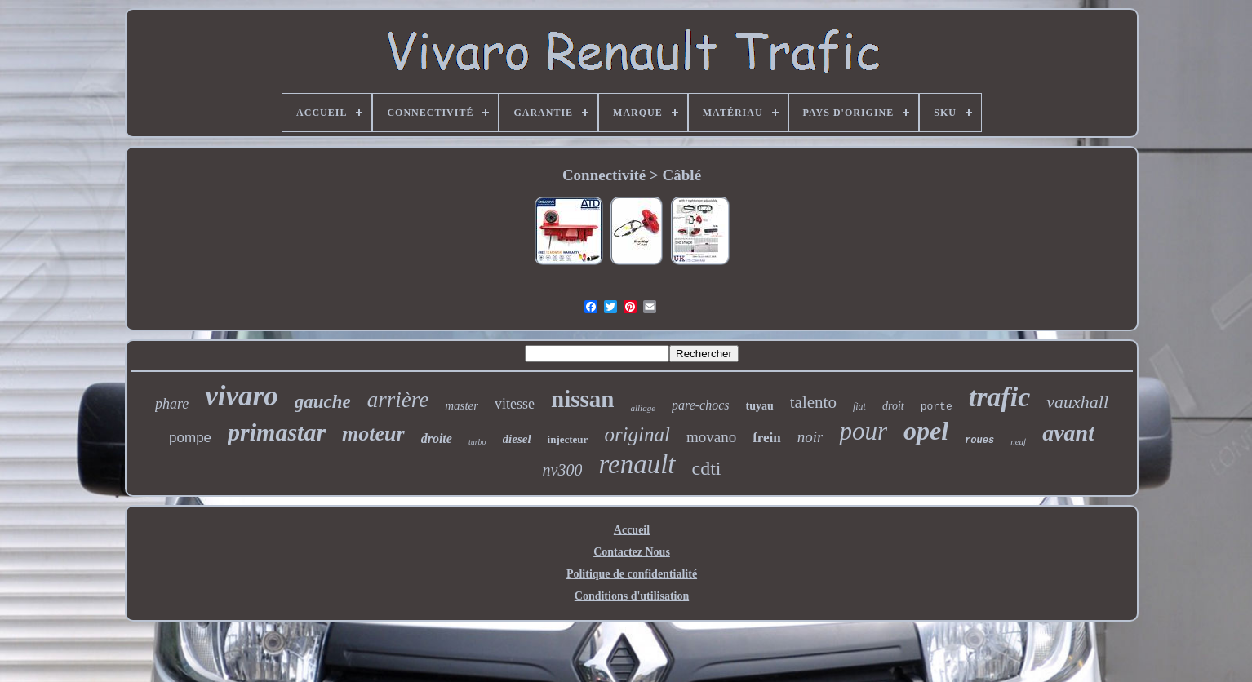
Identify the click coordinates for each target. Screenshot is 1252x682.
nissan (582, 399)
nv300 (563, 470)
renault (636, 464)
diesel (517, 438)
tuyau (760, 406)
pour (863, 431)
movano (711, 436)
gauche (323, 402)
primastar (277, 431)
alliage (642, 408)
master (461, 405)
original (637, 434)
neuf (1018, 441)
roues (979, 440)
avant (1068, 432)
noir (810, 436)
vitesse (515, 404)
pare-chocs (701, 405)
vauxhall (1077, 402)
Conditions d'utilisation (632, 596)
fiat (859, 406)
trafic (1000, 397)
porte (936, 407)
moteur (373, 433)
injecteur (568, 439)
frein (767, 437)
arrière (398, 400)
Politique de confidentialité (631, 574)
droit (893, 406)
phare (172, 404)
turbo (477, 441)
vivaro (241, 396)
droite (436, 438)
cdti (706, 468)
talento (813, 402)
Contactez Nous (631, 552)
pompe (190, 437)
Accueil (632, 530)
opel (925, 430)
